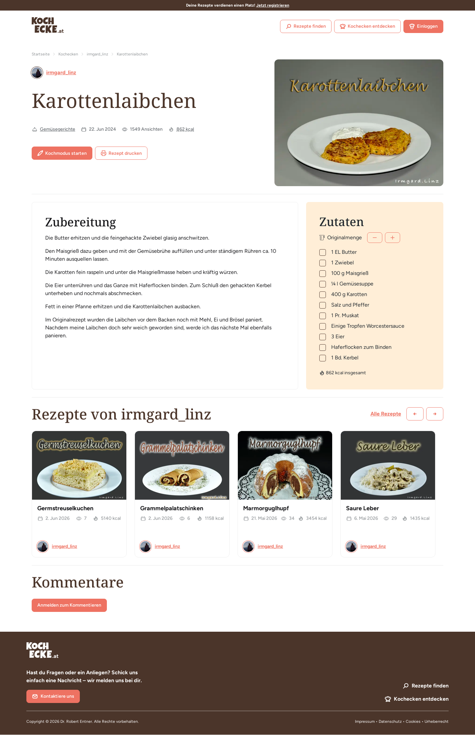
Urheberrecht (437, 721)
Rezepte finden (306, 26)
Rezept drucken (121, 153)
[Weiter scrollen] (434, 413)
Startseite (41, 54)
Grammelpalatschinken (171, 508)
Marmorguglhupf (266, 508)
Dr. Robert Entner (76, 721)
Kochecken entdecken (367, 26)
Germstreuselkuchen (65, 508)
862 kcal (185, 129)
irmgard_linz (97, 54)
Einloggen (423, 26)
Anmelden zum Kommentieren (69, 605)
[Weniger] (374, 237)
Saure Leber (362, 508)
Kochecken (68, 54)
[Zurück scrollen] (415, 413)
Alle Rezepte (385, 414)
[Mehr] (392, 237)
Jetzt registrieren (272, 5)
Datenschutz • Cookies (400, 721)
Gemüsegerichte (57, 129)
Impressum (365, 721)
